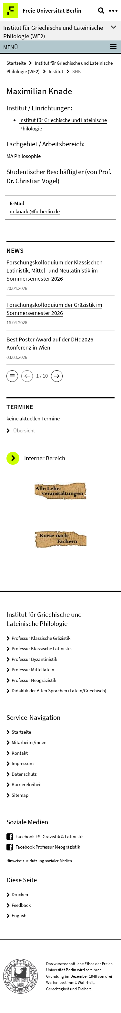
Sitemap (20, 795)
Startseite (16, 63)
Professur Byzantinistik (34, 659)
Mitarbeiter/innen (29, 742)
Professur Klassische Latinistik (42, 648)
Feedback (21, 905)
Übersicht (20, 430)
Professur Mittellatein (33, 669)
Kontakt (20, 753)
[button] (12, 376)
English (19, 915)
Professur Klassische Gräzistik (41, 638)
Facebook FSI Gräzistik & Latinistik (49, 836)
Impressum (23, 763)
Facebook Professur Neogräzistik (47, 847)
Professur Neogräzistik (34, 680)
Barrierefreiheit (27, 784)
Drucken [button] (20, 894)
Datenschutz (24, 774)
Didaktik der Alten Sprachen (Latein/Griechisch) (59, 690)
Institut (56, 71)
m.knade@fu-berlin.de (35, 211)
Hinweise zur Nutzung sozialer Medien (39, 860)
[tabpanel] (60, 162)
